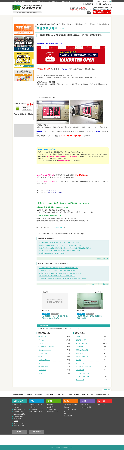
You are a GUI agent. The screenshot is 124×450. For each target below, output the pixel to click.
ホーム (36, 24)
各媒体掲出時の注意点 (102, 394)
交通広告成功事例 (18, 416)
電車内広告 (79, 353)
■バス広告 (24, 97)
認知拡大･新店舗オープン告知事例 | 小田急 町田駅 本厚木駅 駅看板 (59, 250)
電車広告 (54, 19)
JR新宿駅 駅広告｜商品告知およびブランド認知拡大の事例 (57, 276)
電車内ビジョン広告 (82, 350)
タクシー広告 (102, 19)
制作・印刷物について (23, 129)
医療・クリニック (44, 360)
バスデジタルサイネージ (83, 376)
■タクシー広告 (24, 100)
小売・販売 (42, 370)
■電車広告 (24, 91)
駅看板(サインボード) (36, 404)
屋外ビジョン (80, 363)
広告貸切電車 (50, 407)
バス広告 (86, 19)
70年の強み (17, 407)
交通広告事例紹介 (45, 24)
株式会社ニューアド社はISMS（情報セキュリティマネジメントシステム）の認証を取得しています (23, 134)
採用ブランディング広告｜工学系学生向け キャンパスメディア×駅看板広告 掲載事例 (65, 248)
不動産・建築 (43, 353)
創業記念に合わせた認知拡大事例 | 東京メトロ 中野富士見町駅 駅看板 (60, 245)
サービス (42, 340)
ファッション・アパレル (46, 346)
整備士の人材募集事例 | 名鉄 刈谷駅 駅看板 (52, 253)
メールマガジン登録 (73, 394)
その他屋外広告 (68, 416)
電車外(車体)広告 (51, 409)
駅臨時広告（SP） (81, 340)
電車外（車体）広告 (82, 356)
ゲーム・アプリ (44, 336)
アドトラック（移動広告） (84, 366)
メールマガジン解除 (19, 425)
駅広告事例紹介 (55, 24)
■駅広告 (24, 88)
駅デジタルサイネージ (83, 343)
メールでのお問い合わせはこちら (23, 118)
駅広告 (38, 19)
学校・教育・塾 (44, 366)
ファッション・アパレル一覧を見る (97, 284)
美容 (40, 356)
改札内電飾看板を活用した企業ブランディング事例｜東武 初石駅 (59, 242)
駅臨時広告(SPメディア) (37, 409)
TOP (22, 19)
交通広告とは (23, 126)
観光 (40, 363)
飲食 (40, 373)
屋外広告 (70, 19)
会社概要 (98, 4)
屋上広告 (66, 407)
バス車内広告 (80, 370)
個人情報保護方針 (88, 4)
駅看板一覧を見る (102, 259)
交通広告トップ (18, 401)
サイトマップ (60, 394)
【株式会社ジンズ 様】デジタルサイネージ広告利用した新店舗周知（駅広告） (63, 278)
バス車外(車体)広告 (86, 407)
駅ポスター (79, 346)
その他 (41, 343)
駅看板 (78, 336)
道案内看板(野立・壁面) (70, 404)
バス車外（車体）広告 (83, 373)
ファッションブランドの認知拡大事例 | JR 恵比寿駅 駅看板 (57, 270)
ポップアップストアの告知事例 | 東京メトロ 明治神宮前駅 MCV (58, 268)
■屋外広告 (24, 94)
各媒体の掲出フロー (87, 394)
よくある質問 (49, 394)
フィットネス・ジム (45, 350)
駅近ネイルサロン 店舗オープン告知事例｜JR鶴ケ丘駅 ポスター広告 (60, 273)
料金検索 (19, 431)
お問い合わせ (107, 4)
